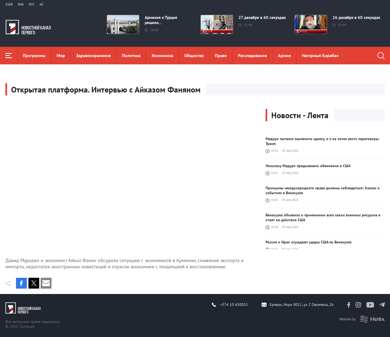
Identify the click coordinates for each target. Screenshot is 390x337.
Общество (194, 55)
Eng (21, 4)
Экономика (162, 55)
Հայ (9, 4)
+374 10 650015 (234, 304)
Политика (131, 55)
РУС (31, 4)
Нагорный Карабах (320, 55)
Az (41, 4)
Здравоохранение (93, 55)
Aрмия (284, 55)
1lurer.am (27, 326)
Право (221, 55)
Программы (34, 55)
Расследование (252, 55)
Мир (61, 55)
